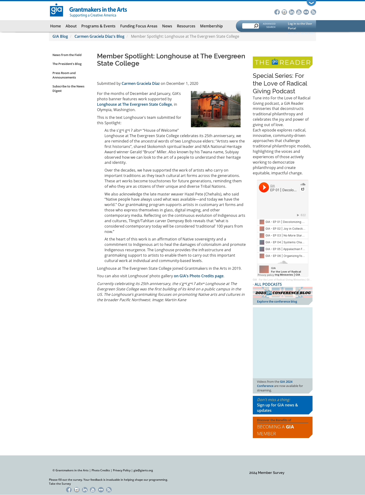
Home (55, 26)
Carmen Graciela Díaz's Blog (99, 36)
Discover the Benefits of (282, 427)
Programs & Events (98, 26)
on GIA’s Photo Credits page (198, 275)
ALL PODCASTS (268, 284)
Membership (211, 26)
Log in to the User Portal (300, 26)
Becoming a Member (275, 430)
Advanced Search (269, 25)
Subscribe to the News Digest (68, 88)
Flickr (306, 11)
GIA (255, 279)
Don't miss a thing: (282, 405)
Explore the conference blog (277, 301)
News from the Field (67, 55)
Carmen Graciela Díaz (141, 83)
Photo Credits (101, 470)
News (167, 26)
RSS (313, 11)
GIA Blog (60, 36)
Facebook (277, 11)
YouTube (298, 11)
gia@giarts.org (143, 470)
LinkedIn (291, 11)
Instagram (284, 11)
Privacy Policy (121, 470)
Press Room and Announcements (64, 75)
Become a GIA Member (301, 33)
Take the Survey (60, 484)
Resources (186, 26)
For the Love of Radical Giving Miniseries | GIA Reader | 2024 (293, 279)
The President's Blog (67, 64)
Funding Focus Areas (138, 26)
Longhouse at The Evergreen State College (134, 104)
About (71, 26)
